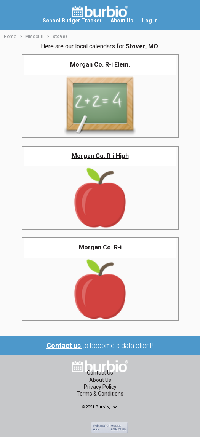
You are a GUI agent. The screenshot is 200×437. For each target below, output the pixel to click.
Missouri (34, 36)
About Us (100, 380)
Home (10, 36)
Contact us (64, 345)
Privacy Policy (100, 387)
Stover (59, 36)
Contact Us (100, 373)
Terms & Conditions (100, 394)
